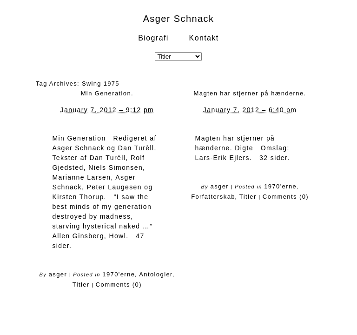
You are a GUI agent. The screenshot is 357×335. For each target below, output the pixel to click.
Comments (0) (119, 284)
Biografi (153, 38)
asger (58, 274)
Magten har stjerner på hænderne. (250, 93)
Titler (81, 284)
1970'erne (118, 274)
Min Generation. (107, 93)
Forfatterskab (213, 196)
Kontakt (204, 38)
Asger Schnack (178, 18)
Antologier (156, 274)
